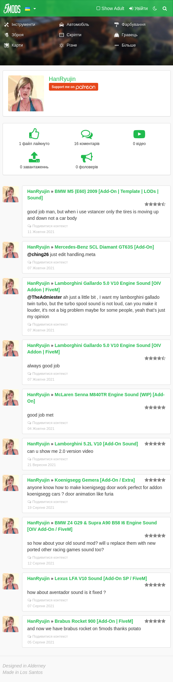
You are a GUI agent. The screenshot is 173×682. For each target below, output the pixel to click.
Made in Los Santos (23, 672)
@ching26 (38, 254)
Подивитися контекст (48, 226)
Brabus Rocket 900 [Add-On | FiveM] (94, 621)
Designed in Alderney (24, 665)
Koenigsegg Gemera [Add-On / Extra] (95, 480)
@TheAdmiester (44, 297)
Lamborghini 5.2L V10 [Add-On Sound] (96, 443)
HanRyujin (62, 79)
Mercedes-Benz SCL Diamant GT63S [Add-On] (104, 247)
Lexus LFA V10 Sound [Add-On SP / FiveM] (101, 578)
